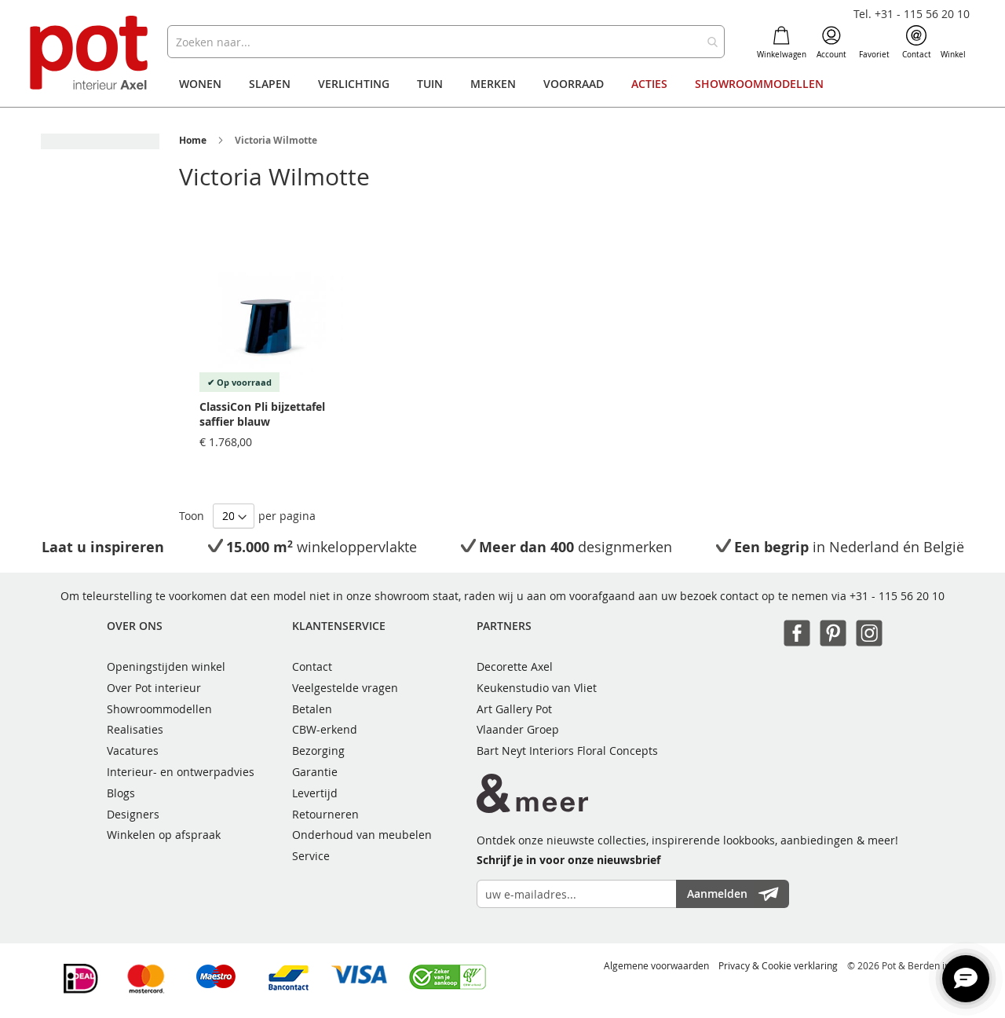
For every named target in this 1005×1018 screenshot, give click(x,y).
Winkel (953, 42)
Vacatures (133, 750)
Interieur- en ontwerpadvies (180, 771)
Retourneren (325, 814)
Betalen (312, 708)
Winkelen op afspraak (164, 834)
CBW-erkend (324, 729)
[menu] (502, 84)
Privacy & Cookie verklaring (778, 965)
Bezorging (318, 750)
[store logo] (91, 54)
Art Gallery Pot (514, 708)
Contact (916, 42)
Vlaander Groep (518, 729)
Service (311, 855)
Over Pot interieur (154, 687)
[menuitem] (200, 84)
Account (831, 42)
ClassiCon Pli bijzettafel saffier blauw (262, 414)
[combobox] (445, 41)
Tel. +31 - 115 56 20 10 (911, 13)
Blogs (121, 792)
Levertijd (315, 792)
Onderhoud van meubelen (362, 834)
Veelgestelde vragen (345, 687)
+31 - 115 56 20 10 (897, 595)
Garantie (315, 771)
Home (192, 140)
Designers (133, 814)
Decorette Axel (515, 666)
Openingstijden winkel (166, 666)
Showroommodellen (159, 708)
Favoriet (874, 42)
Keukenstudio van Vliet (537, 687)
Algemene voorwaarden (656, 965)
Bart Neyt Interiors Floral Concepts (567, 750)
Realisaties (135, 729)
